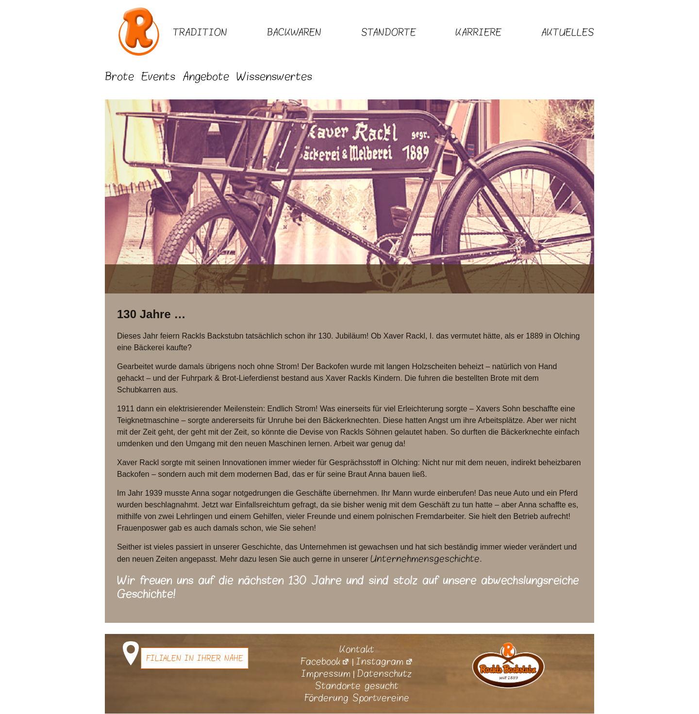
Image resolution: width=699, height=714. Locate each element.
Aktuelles (567, 32)
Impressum (325, 673)
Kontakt (356, 649)
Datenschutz (384, 673)
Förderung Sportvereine (356, 698)
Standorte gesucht (357, 686)
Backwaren (294, 32)
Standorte (388, 32)
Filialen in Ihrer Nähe (194, 658)
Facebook (325, 661)
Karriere (478, 32)
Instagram (384, 661)
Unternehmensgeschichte (425, 558)
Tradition (200, 32)
